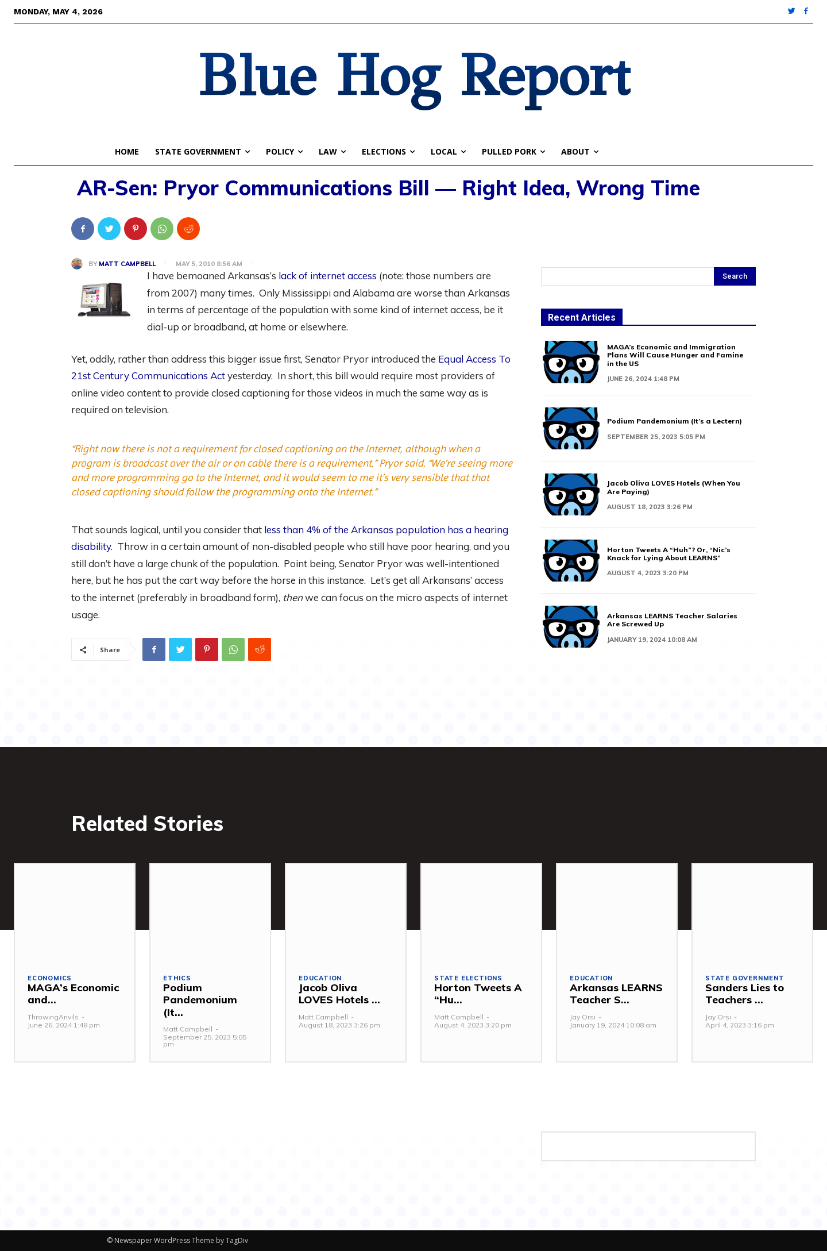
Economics (50, 978)
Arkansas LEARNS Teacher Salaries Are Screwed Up (672, 619)
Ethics (177, 978)
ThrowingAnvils (53, 1017)
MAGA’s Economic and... (73, 994)
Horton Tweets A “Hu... (478, 994)
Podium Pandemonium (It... (200, 1000)
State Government (745, 978)
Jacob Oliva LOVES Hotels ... (339, 994)
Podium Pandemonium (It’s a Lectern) (674, 421)
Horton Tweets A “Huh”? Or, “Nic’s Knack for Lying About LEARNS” (669, 553)
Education (320, 978)
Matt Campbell (127, 264)
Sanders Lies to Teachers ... (744, 994)
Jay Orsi (583, 1017)
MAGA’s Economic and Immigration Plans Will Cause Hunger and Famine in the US (675, 355)
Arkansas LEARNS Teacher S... (616, 994)
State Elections (468, 978)
